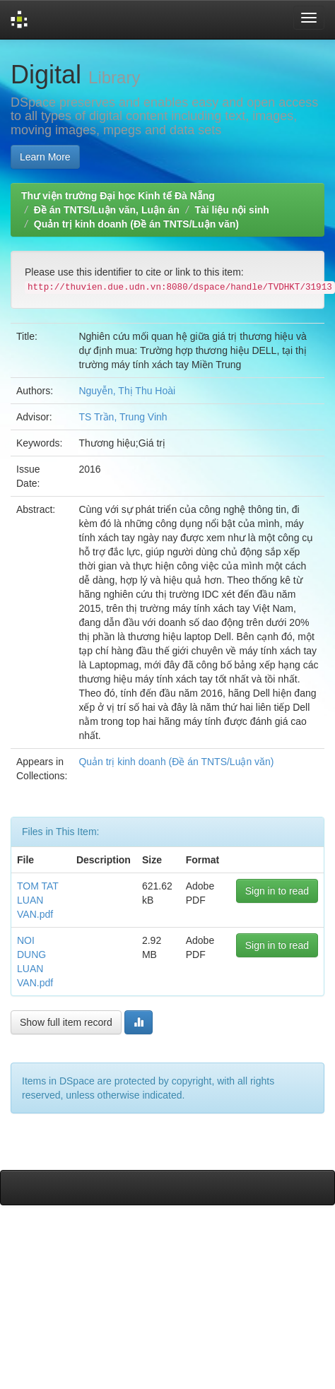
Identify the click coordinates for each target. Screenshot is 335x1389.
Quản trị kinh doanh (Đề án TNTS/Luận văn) (136, 224)
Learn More (45, 156)
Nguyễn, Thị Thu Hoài (126, 390)
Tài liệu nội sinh (231, 209)
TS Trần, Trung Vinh (122, 416)
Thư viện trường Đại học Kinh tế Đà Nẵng (118, 195)
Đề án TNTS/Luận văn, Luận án (107, 209)
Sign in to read (277, 891)
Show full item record (66, 1022)
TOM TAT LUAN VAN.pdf (38, 900)
